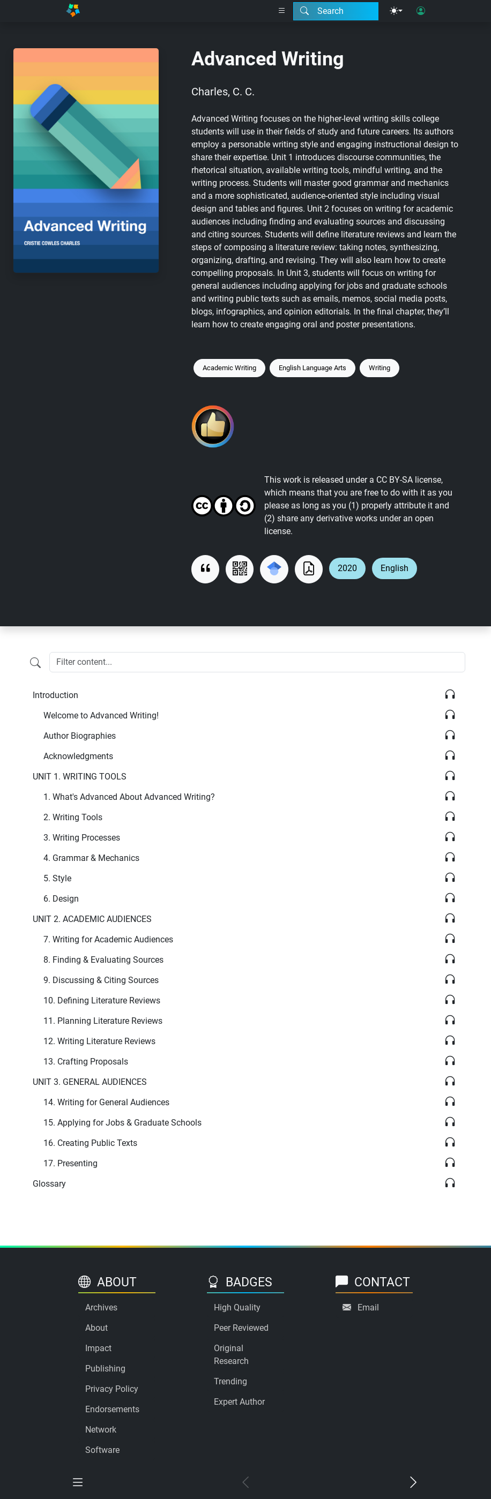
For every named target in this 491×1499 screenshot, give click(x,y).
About (96, 1328)
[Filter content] (35, 663)
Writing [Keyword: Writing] (379, 368)
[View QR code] (240, 569)
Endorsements (112, 1409)
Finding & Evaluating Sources (103, 960)
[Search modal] (335, 11)
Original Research (231, 1354)
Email (368, 1307)
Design (61, 899)
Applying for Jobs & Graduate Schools (122, 1123)
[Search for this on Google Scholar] (274, 569)
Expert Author (239, 1402)
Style (57, 878)
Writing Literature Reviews (99, 1041)
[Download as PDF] (309, 569)
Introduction (55, 695)
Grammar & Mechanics (91, 858)
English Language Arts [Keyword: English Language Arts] (312, 368)
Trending (230, 1381)
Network (100, 1430)
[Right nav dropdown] (282, 11)
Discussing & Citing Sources (101, 980)
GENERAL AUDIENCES (90, 1082)
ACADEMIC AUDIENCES (92, 919)
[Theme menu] (396, 11)
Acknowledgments (78, 756)
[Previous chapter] (245, 1483)
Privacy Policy (111, 1389)
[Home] (73, 11)
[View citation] (205, 569)
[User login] (421, 11)
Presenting (70, 1163)
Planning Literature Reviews (102, 1021)
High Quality (237, 1307)
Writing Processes (81, 838)
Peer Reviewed (241, 1328)
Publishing (105, 1368)
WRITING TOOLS (80, 776)
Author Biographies (79, 736)
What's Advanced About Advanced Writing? (129, 797)
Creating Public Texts (90, 1143)
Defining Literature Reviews (101, 1000)
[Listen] (450, 696)
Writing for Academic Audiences (108, 939)
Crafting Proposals (85, 1061)
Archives (101, 1307)
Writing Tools (72, 817)
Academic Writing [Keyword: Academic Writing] (229, 368)
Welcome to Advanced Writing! (101, 715)
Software (102, 1450)
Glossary (49, 1184)
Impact (98, 1348)
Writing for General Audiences (106, 1102)
